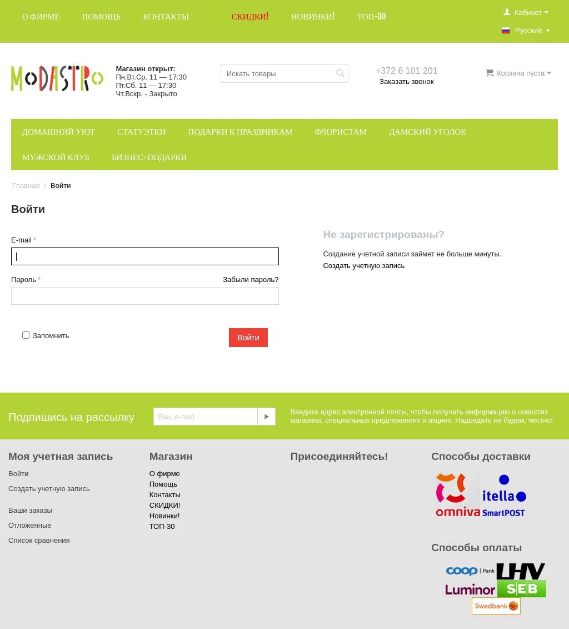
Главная (25, 185)
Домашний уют (58, 131)
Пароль (23, 279)
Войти (248, 337)
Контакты (166, 16)
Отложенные (29, 525)
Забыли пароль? (250, 279)
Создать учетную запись (364, 265)
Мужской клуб (55, 157)
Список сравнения (39, 540)
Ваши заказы (30, 510)
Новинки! (313, 16)
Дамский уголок (427, 131)
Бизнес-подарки (149, 157)
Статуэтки (141, 131)
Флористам (341, 131)
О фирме (41, 16)
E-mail (21, 240)
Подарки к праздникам (240, 131)
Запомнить (45, 335)
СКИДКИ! (250, 16)
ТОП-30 (371, 16)
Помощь (101, 16)
